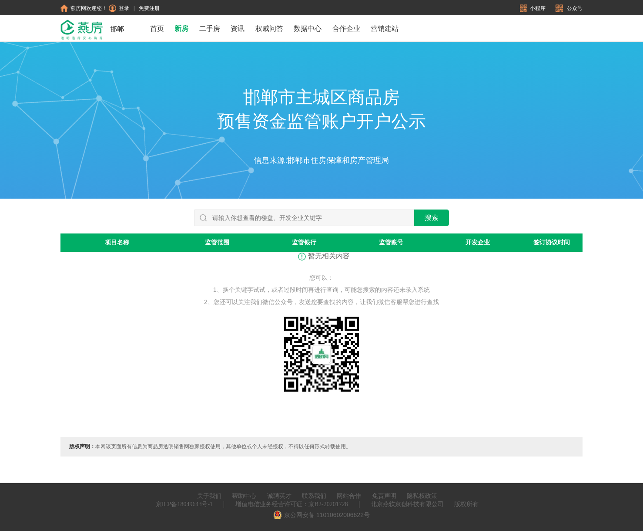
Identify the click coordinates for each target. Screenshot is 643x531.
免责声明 (384, 496)
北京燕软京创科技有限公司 (407, 504)
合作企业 (346, 28)
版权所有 (466, 504)
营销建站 (385, 28)
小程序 (533, 8)
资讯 (237, 28)
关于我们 (209, 496)
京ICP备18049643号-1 (184, 504)
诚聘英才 (279, 496)
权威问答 (269, 28)
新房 (181, 28)
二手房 (209, 28)
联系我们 (314, 496)
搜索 (432, 217)
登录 (119, 8)
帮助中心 (244, 496)
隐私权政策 (422, 496)
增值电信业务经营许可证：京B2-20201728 (291, 504)
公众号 (569, 8)
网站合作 (349, 496)
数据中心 (308, 28)
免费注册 (149, 8)
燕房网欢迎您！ (83, 8)
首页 (157, 28)
